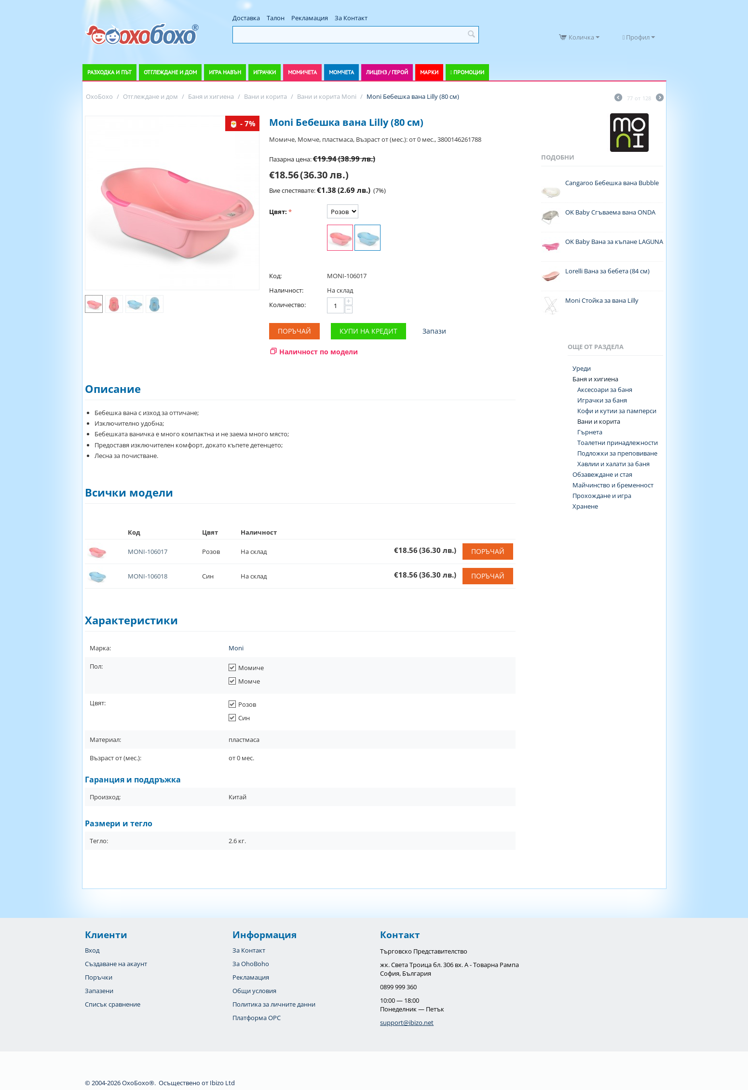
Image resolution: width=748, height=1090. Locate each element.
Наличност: (286, 290)
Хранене (585, 506)
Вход (92, 950)
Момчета (341, 72)
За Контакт (351, 17)
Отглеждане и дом (170, 72)
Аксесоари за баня (604, 389)
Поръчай (294, 331)
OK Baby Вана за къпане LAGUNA (614, 241)
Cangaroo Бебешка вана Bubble (612, 182)
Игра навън (225, 72)
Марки (429, 72)
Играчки (264, 72)
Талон (276, 17)
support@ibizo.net (407, 1022)
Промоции (468, 72)
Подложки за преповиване (617, 453)
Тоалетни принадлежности (617, 442)
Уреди (581, 368)
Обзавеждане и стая (602, 474)
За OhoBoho (250, 963)
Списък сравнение (112, 1004)
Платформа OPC (256, 1017)
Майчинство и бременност (612, 485)
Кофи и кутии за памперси (616, 410)
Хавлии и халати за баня (613, 463)
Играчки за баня (602, 400)
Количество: (287, 304)
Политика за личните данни (273, 1004)
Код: (275, 275)
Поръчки (98, 977)
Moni (236, 648)
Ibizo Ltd (222, 1082)
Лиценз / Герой (387, 72)
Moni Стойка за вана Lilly (602, 300)
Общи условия (254, 990)
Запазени (99, 990)
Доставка (246, 17)
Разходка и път (109, 72)
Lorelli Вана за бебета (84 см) (607, 271)
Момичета (302, 72)
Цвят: (278, 211)
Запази (434, 331)
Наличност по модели (318, 351)
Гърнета (589, 432)
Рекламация (309, 17)
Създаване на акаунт (116, 963)
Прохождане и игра (601, 495)
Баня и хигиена (595, 379)
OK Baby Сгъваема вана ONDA (610, 212)
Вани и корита (598, 421)
